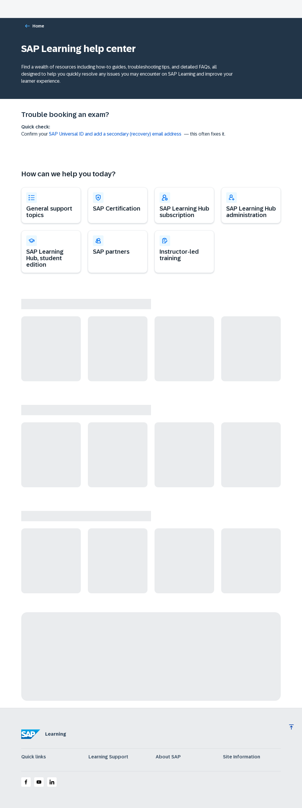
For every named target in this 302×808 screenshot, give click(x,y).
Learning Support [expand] (108, 757)
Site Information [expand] (241, 757)
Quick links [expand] (33, 757)
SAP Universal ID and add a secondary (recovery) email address (115, 133)
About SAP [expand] (168, 757)
